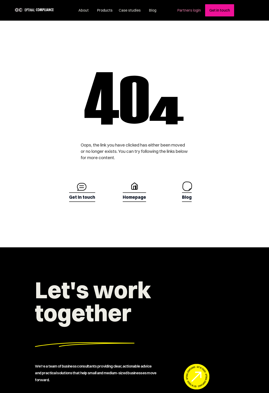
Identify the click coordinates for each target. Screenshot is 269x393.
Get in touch (219, 10)
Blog (152, 10)
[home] (41, 9)
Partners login (189, 10)
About (83, 10)
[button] (104, 10)
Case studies (130, 10)
